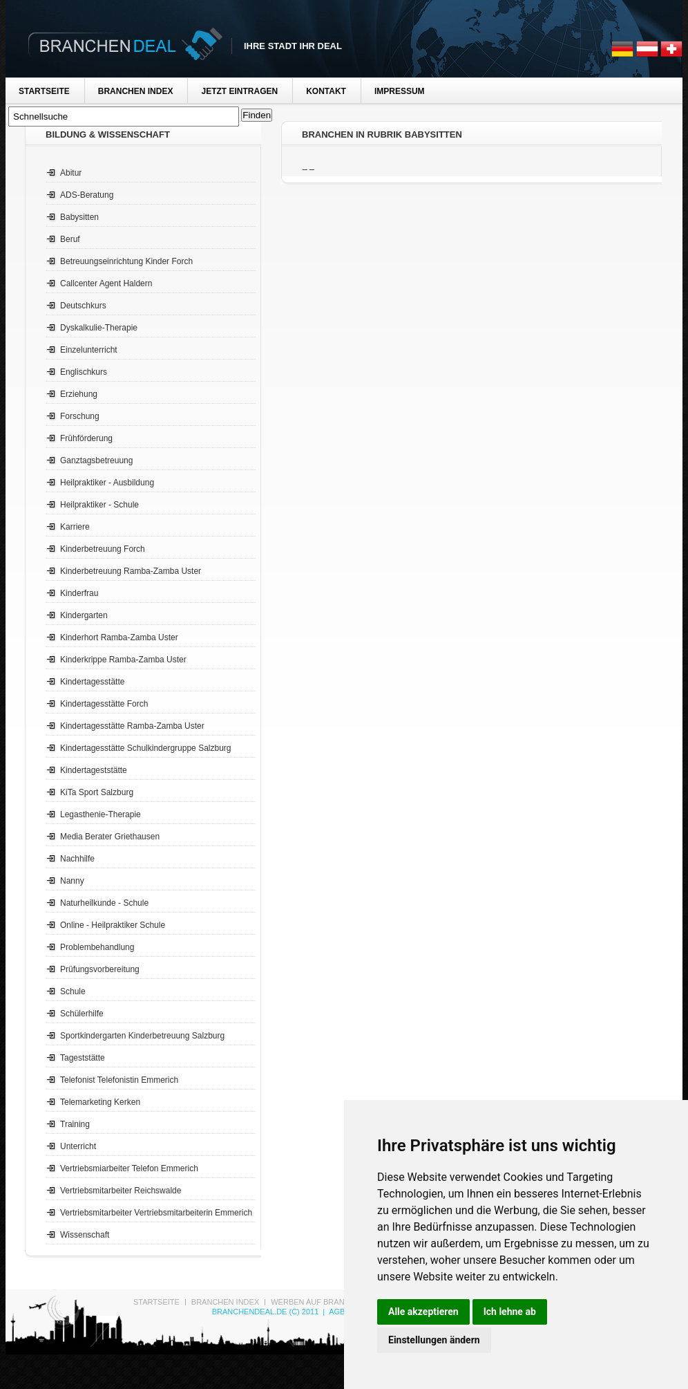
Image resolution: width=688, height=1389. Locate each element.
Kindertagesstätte (92, 682)
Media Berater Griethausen (110, 836)
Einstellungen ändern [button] (434, 1339)
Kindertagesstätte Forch (104, 704)
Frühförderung (86, 438)
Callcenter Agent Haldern (106, 283)
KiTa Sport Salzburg (96, 792)
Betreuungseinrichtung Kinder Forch (126, 261)
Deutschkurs (83, 305)
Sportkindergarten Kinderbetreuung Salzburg (142, 1036)
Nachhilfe (77, 859)
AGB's (340, 1311)
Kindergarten (84, 615)
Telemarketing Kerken (100, 1102)
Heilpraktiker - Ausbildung (107, 482)
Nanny (72, 881)
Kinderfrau (79, 593)
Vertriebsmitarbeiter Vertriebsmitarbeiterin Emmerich (156, 1213)
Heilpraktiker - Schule (99, 505)
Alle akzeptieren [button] (423, 1311)
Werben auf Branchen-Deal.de (336, 1302)
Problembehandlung (97, 947)
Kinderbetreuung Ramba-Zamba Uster (130, 571)
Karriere (75, 527)
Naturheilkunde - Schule (104, 903)
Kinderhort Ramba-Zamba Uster (119, 637)
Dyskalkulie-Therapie (98, 328)
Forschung (79, 416)
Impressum (399, 91)
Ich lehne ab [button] (510, 1311)
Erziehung (78, 394)
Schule (73, 991)
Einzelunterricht (88, 350)
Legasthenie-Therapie (100, 814)
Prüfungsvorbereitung (100, 969)
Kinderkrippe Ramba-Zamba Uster (123, 659)
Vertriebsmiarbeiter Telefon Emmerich (129, 1168)
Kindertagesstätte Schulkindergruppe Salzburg (145, 748)
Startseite (44, 91)
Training (75, 1124)
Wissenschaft (84, 1235)
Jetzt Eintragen (239, 91)
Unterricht (78, 1146)
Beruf (70, 239)
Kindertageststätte (93, 770)
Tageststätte (82, 1058)
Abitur (71, 173)
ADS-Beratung (86, 195)
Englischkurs (83, 372)
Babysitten (79, 217)
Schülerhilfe (82, 1013)
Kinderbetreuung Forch (102, 549)
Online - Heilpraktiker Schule (112, 925)
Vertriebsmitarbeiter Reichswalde (120, 1190)
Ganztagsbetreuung (96, 460)
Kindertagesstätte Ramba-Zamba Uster (132, 726)
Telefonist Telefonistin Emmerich (119, 1080)
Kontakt (326, 91)
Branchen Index (135, 91)
